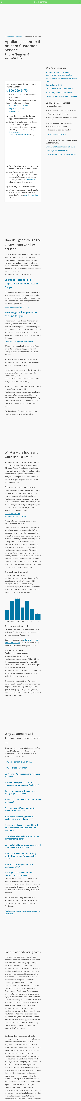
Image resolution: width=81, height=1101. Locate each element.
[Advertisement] (22, 150)
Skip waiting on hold (17, 108)
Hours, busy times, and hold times (59, 92)
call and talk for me (30, 640)
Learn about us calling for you (17, 307)
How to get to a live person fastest (59, 89)
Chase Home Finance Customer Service (61, 154)
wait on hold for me (12, 643)
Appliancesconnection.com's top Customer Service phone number (59, 73)
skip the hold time (31, 195)
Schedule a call (14, 111)
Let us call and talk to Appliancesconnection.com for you (21, 283)
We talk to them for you (18, 105)
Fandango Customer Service (57, 150)
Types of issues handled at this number (61, 96)
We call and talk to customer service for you (61, 80)
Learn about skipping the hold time (19, 341)
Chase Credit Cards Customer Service (60, 147)
